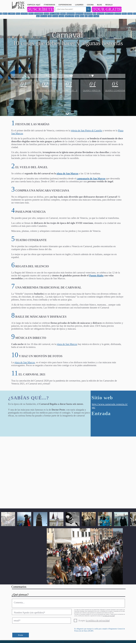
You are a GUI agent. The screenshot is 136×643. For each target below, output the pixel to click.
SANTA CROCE (69, 16)
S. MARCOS (11, 13)
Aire (86, 16)
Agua (38, 16)
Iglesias (5, 13)
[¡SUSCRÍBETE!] (40, 9)
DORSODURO (88, 13)
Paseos (18, 13)
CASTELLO (24, 13)
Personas (55, 16)
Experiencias (79, 13)
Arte (94, 13)
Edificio (124, 13)
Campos (130, 13)
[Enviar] (20, 635)
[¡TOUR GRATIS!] (107, 9)
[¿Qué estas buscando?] (69, 9)
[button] (89, 580)
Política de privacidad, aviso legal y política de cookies (85, 642)
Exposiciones (70, 13)
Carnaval (61, 16)
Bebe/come (43, 16)
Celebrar (63, 13)
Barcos (82, 16)
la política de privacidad (108, 615)
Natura (90, 16)
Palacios (31, 13)
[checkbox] (81, 580)
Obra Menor (100, 13)
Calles (49, 16)
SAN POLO (117, 13)
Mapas (77, 16)
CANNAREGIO (38, 13)
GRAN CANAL (109, 13)
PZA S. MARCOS (54, 13)
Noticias (46, 13)
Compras (96, 16)
